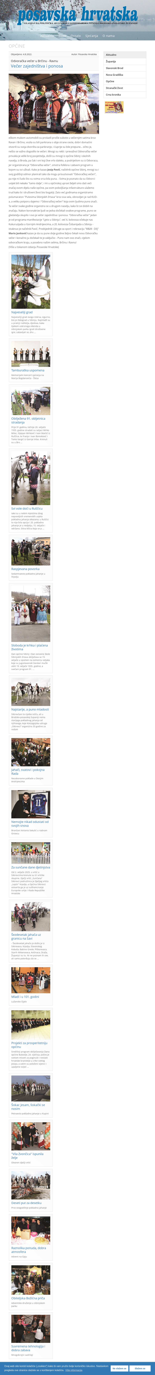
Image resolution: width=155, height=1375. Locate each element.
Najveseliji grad (22, 312)
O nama (109, 36)
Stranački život (114, 88)
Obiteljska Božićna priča (28, 1298)
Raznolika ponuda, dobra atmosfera (28, 1250)
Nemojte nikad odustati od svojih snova (30, 824)
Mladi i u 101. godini (25, 997)
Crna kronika (113, 94)
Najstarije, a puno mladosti (30, 709)
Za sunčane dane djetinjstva (30, 867)
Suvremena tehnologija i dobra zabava (28, 1348)
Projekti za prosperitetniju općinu (29, 1045)
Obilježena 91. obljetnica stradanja (28, 420)
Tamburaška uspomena (27, 370)
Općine (110, 81)
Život (62, 36)
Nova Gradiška (114, 74)
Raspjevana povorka (25, 569)
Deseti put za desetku (26, 1203)
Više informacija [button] (73, 1370)
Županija (111, 61)
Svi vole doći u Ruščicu (27, 508)
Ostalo (76, 36)
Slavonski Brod (114, 68)
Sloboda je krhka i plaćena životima (29, 647)
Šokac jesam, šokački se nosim (28, 1107)
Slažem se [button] (140, 1368)
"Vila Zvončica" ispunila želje (27, 1156)
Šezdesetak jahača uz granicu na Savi (26, 936)
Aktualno (47, 36)
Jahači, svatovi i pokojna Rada (28, 772)
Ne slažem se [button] (119, 1368)
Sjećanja (91, 36)
